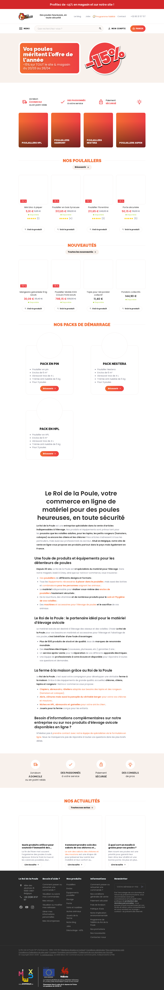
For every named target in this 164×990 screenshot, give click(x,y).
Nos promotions (97, 929)
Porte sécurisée (131, 207)
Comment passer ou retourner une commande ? (52, 887)
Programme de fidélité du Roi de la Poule (99, 922)
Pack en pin (49, 364)
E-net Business (46, 954)
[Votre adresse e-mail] (129, 887)
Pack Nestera (114, 364)
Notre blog (71, 922)
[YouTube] (26, 907)
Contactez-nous (98, 937)
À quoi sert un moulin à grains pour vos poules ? (122, 846)
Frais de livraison (97, 904)
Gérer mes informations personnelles (48, 914)
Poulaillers (70, 884)
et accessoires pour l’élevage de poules (70, 604)
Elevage (70, 899)
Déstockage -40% (74, 930)
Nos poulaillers (82, 160)
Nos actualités (82, 801)
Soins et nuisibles (74, 907)
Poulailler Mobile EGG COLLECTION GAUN (66, 293)
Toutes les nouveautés (80, 252)
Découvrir (80, 167)
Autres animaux (73, 911)
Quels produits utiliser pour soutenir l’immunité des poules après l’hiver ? (38, 846)
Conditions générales (95, 950)
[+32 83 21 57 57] (138, 16)
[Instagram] (32, 907)
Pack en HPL (49, 429)
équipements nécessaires (76, 581)
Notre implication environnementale (99, 914)
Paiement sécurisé (99, 900)
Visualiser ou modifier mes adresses (52, 906)
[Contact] (121, 16)
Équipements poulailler (72, 894)
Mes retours (48, 900)
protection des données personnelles (126, 902)
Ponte (69, 903)
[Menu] (24, 28)
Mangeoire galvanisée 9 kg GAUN (33, 293)
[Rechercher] (100, 28)
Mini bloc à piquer (33, 207)
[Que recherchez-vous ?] (68, 28)
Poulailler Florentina (98, 207)
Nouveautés (82, 245)
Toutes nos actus (80, 807)
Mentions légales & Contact (73, 950)
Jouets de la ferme (72, 917)
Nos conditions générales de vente (99, 895)
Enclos (69, 888)
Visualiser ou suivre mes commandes (51, 895)
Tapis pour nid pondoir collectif (98, 293)
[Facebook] (21, 907)
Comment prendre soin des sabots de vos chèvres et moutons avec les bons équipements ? (80, 846)
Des (47, 577)
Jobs (68, 926)
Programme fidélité (104, 16)
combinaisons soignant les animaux (71, 585)
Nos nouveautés (97, 933)
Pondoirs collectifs (130, 292)
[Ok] (142, 887)
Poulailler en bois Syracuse (65, 207)
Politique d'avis (97, 908)
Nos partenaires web (115, 950)
